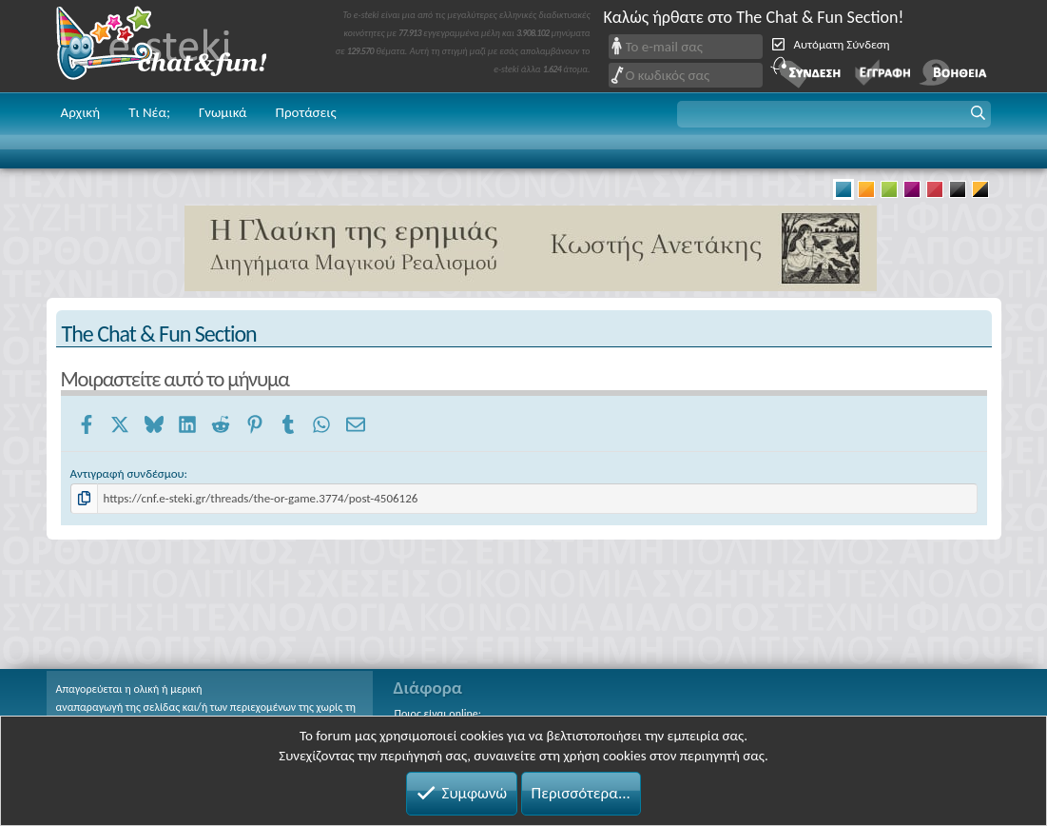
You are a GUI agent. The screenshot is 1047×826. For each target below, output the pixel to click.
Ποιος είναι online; (438, 713)
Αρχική (81, 112)
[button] (834, 114)
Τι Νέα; (149, 112)
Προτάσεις (306, 112)
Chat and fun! (175, 46)
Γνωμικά (223, 112)
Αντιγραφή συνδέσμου (127, 473)
